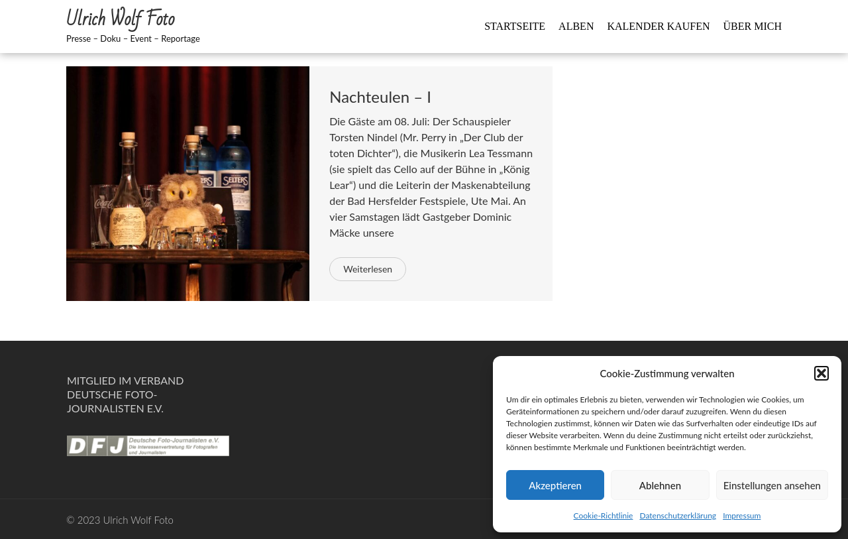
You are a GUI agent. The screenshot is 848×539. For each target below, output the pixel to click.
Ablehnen (660, 485)
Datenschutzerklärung (677, 515)
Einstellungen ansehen (772, 485)
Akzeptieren (555, 485)
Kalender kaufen (658, 26)
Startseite (514, 26)
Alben (576, 26)
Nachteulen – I (380, 96)
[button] (821, 373)
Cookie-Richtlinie (603, 515)
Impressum (742, 515)
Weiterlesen (367, 268)
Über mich (752, 26)
